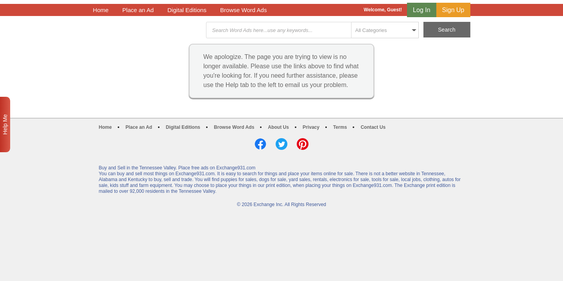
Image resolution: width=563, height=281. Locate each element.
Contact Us (372, 127)
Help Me (5, 124)
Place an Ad (138, 10)
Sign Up (453, 10)
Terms (340, 127)
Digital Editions (186, 10)
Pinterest (302, 144)
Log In (421, 10)
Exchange (148, 30)
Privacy (311, 127)
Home (101, 10)
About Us (278, 127)
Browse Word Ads (243, 10)
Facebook (260, 144)
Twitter (281, 144)
